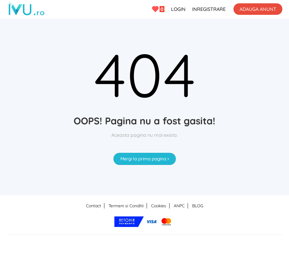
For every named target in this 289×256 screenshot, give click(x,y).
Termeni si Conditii (126, 205)
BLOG (197, 205)
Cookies (158, 205)
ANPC (179, 205)
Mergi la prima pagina (144, 159)
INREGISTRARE (209, 9)
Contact (93, 205)
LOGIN (178, 9)
